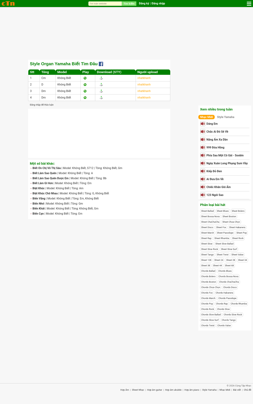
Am (81, 188)
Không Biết (64, 78)
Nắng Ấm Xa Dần (217, 139)
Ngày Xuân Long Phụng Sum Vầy (227, 163)
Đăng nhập (158, 3)
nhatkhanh (144, 78)
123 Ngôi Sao (214, 195)
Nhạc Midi (206, 117)
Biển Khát (39, 208)
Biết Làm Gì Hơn (43, 183)
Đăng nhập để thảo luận (42, 104)
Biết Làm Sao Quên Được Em (51, 178)
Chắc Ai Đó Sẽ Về (217, 131)
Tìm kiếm (129, 3)
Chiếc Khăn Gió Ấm (218, 187)
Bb (104, 178)
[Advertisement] (126, 33)
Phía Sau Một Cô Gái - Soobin (225, 155)
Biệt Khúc (39, 188)
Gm (120, 168)
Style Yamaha (225, 117)
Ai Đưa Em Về (214, 179)
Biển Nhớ (38, 203)
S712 (90, 168)
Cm (43, 78)
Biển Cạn (38, 213)
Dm (43, 91)
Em (89, 183)
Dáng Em (212, 123)
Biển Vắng (39, 198)
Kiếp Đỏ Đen (214, 171)
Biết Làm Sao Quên (45, 173)
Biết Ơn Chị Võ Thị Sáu (47, 168)
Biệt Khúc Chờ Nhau (45, 193)
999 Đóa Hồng (215, 147)
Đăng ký (144, 3)
